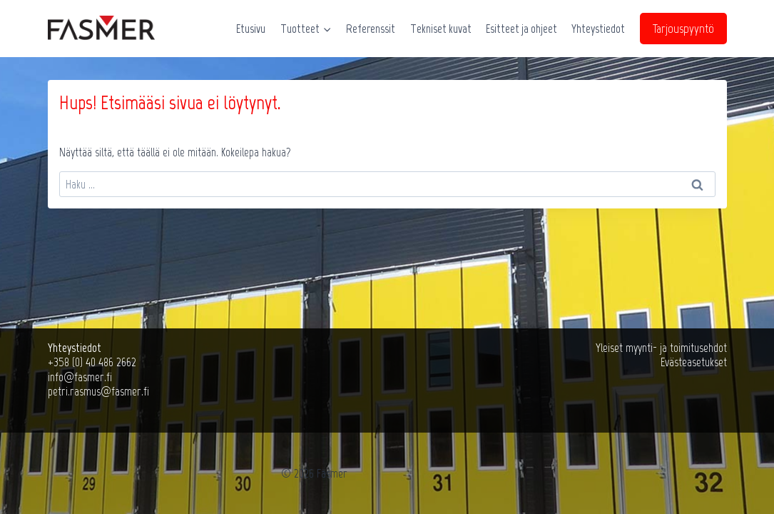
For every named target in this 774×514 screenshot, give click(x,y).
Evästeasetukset (694, 362)
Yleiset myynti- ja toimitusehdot (661, 348)
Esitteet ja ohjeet (521, 28)
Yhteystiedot (598, 28)
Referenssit (370, 28)
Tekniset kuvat (441, 28)
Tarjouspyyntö (683, 28)
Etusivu (250, 28)
